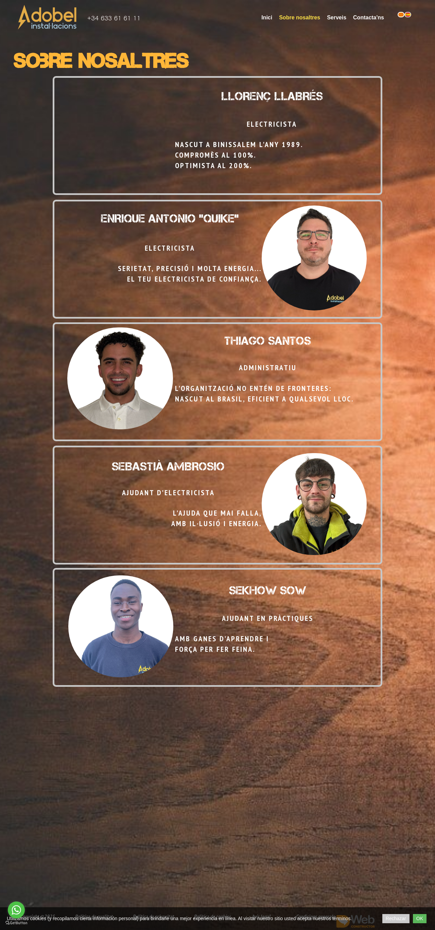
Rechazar (396, 918)
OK (419, 918)
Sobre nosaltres (299, 17)
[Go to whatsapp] (16, 909)
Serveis (336, 17)
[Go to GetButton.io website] (16, 923)
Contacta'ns (368, 17)
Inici (266, 17)
